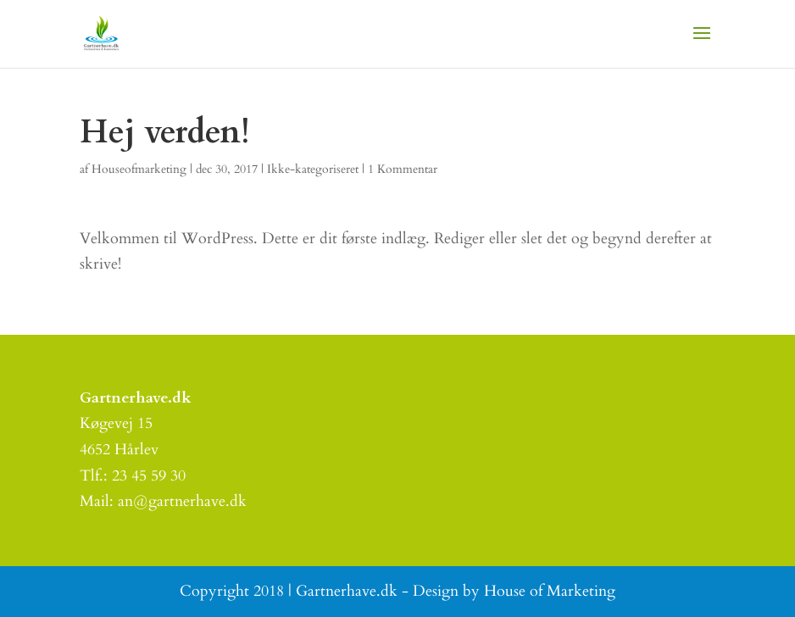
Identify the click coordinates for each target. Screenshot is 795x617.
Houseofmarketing (139, 169)
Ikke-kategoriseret (313, 169)
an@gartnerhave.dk (182, 501)
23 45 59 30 (149, 475)
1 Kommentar (402, 169)
